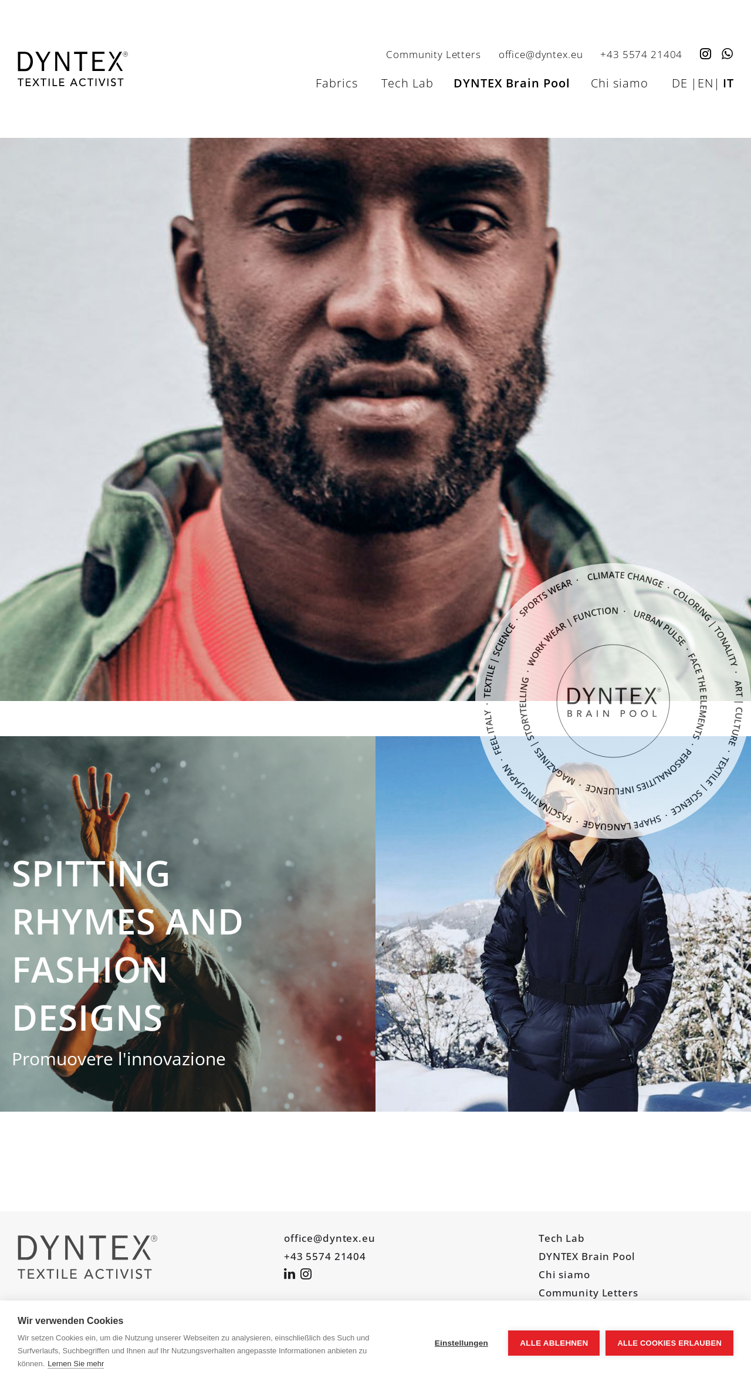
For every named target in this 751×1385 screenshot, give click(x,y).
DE (680, 83)
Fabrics (337, 83)
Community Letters (433, 53)
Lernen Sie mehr (76, 1363)
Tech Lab (407, 83)
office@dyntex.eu (541, 53)
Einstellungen (461, 1343)
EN (705, 83)
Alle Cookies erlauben (669, 1343)
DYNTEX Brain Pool (512, 83)
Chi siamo (619, 83)
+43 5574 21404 (641, 53)
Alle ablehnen (554, 1343)
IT (728, 83)
